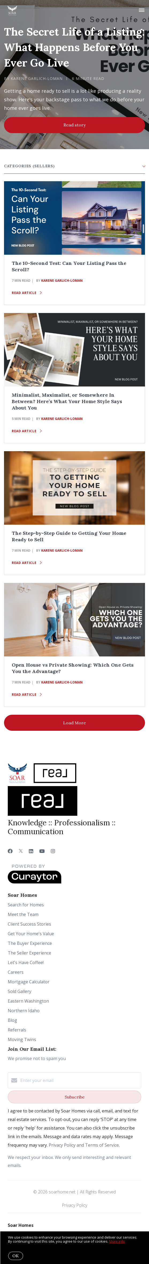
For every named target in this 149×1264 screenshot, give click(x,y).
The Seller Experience (29, 953)
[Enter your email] (79, 1080)
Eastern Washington (28, 1001)
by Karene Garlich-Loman (33, 78)
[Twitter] (21, 851)
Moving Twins (22, 1039)
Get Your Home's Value (31, 934)
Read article (26, 293)
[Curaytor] (34, 882)
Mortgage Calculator (28, 982)
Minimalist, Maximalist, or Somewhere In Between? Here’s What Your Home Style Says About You (67, 401)
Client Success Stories (29, 924)
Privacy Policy (74, 1205)
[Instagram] (53, 851)
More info (117, 1241)
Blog (12, 1020)
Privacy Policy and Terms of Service (84, 1145)
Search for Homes (26, 905)
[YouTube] (42, 851)
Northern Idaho (24, 1011)
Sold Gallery (19, 991)
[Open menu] (141, 10)
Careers (16, 972)
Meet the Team (23, 914)
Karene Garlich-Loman (62, 280)
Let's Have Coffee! (26, 962)
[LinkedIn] (31, 851)
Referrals (17, 1030)
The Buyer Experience (30, 943)
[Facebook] (10, 851)
